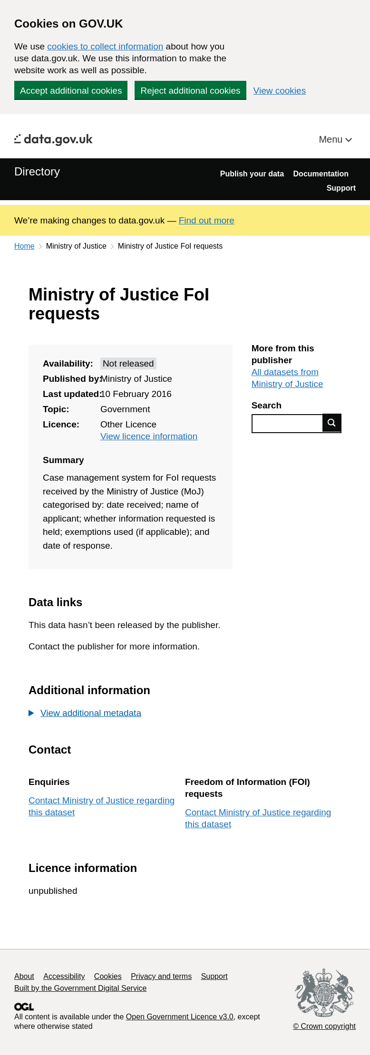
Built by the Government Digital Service (80, 988)
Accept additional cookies (71, 91)
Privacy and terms (161, 976)
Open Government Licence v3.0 (180, 1017)
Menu (332, 139)
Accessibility (64, 976)
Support (341, 188)
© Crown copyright (324, 1026)
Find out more (206, 220)
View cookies (279, 90)
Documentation (321, 174)
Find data (331, 423)
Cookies (108, 976)
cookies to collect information (105, 46)
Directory (37, 171)
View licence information (149, 436)
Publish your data (252, 174)
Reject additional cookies (190, 91)
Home (24, 246)
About (24, 976)
